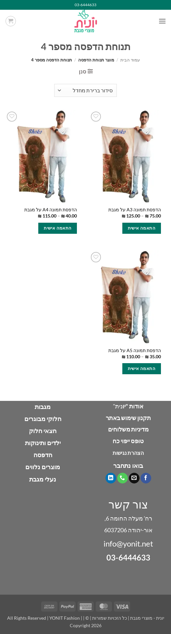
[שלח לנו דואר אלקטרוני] (134, 478)
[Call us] (122, 478)
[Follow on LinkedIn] (110, 478)
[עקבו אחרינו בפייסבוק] (145, 478)
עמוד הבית (130, 59)
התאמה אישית (141, 228)
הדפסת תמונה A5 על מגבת (134, 350)
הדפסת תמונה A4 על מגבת (50, 209)
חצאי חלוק (42, 430)
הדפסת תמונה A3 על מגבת (134, 209)
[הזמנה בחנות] (85, 90)
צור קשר (128, 504)
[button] (162, 21)
